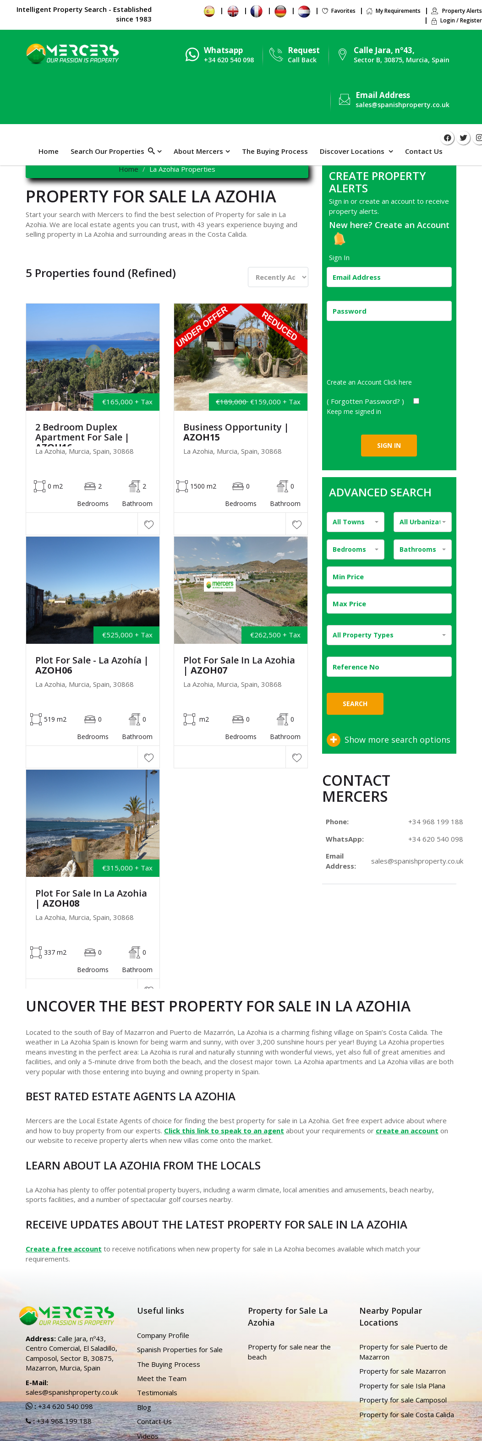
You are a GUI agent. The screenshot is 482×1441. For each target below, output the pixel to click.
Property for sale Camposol (403, 1399)
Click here (397, 382)
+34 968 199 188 (435, 821)
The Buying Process (275, 151)
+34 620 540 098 (435, 838)
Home (48, 151)
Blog (144, 1407)
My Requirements (393, 11)
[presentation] (396, 352)
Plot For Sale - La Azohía (92, 665)
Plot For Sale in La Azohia (239, 665)
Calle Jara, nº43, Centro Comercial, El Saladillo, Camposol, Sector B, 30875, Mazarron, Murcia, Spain (71, 1353)
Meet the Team (161, 1378)
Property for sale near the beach (289, 1351)
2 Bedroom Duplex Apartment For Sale (82, 437)
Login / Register (456, 20)
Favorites (338, 11)
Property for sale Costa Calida (406, 1414)
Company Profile (163, 1335)
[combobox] (356, 522)
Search (355, 703)
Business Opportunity (236, 432)
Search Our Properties (113, 151)
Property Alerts (456, 11)
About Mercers (198, 151)
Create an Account (412, 224)
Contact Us (424, 151)
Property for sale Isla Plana (402, 1385)
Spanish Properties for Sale (180, 1349)
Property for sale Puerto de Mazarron (403, 1351)
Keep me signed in (354, 411)
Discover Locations (353, 151)
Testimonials (157, 1392)
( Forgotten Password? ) (366, 401)
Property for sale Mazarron (402, 1371)
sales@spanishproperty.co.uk (402, 104)
